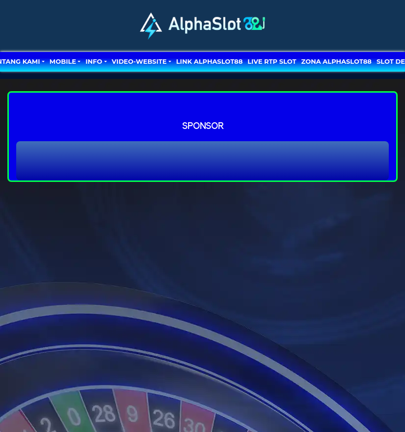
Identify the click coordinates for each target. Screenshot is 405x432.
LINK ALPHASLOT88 (209, 61)
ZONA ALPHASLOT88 (336, 61)
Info (93, 61)
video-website (139, 61)
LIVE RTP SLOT (271, 61)
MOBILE (63, 61)
